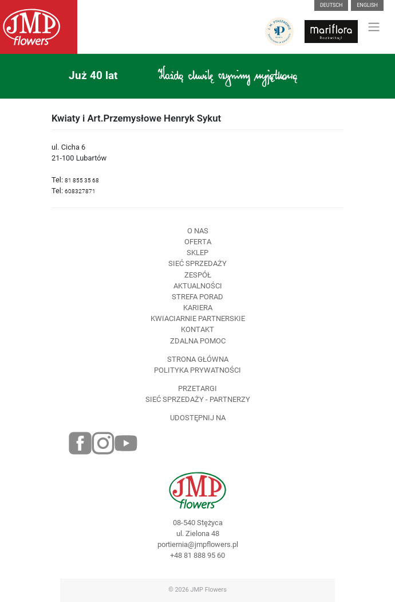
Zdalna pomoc (198, 341)
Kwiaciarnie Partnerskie (198, 318)
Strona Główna (197, 359)
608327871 (80, 191)
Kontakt (197, 329)
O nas (197, 230)
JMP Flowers (209, 589)
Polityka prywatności (197, 370)
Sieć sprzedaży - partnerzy (197, 399)
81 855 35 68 (82, 180)
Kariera (197, 307)
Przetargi (197, 388)
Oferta (197, 241)
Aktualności (197, 286)
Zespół (197, 275)
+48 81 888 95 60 (197, 555)
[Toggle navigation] (374, 27)
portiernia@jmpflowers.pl (197, 544)
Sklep (197, 252)
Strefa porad (197, 296)
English (367, 5)
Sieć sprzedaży (197, 263)
